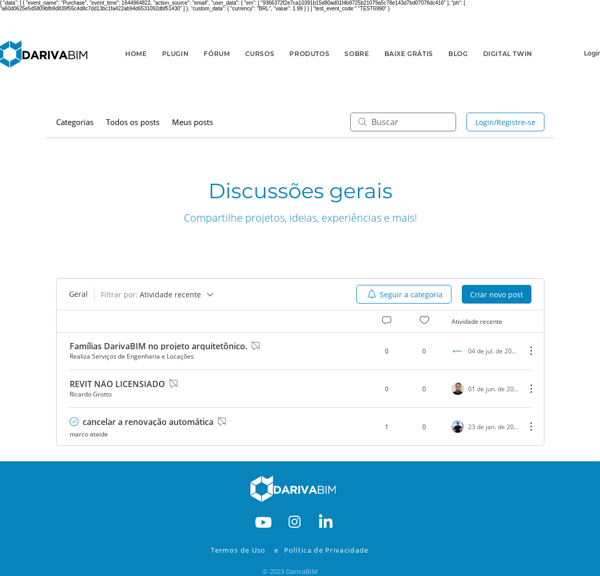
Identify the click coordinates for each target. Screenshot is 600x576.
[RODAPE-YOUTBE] (263, 521)
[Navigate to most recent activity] (484, 426)
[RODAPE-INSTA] (295, 521)
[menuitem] (403, 294)
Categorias (75, 122)
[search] (403, 122)
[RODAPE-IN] (326, 521)
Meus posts (192, 122)
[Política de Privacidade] (333, 550)
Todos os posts (132, 122)
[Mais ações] (525, 351)
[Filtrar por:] (158, 294)
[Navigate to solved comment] (76, 422)
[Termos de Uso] (241, 550)
